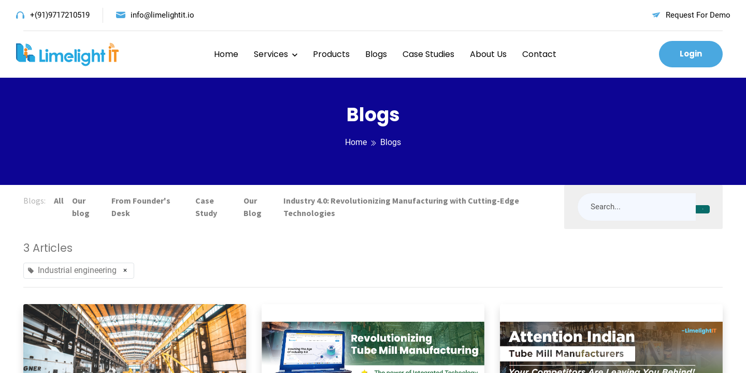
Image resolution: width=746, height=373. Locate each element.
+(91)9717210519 (60, 15)
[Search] (703, 209)
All (59, 200)
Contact (539, 54)
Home (226, 54)
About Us (488, 54)
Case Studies (428, 54)
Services (271, 54)
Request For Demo (698, 15)
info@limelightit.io (162, 15)
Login (691, 53)
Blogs (376, 54)
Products (331, 54)
